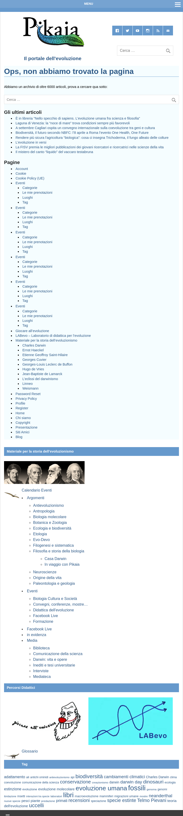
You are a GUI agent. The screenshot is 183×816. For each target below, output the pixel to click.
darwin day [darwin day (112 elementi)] (131, 781)
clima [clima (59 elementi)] (173, 777)
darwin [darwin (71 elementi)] (114, 782)
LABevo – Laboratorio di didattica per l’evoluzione (53, 336)
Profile (20, 403)
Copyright (22, 423)
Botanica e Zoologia (50, 523)
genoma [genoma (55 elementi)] (152, 789)
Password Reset (28, 394)
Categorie (29, 188)
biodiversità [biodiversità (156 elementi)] (89, 776)
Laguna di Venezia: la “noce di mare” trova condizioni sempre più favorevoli (72, 123)
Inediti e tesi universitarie (54, 665)
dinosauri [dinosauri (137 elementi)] (153, 781)
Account (21, 169)
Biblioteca (41, 648)
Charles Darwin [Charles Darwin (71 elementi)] (157, 777)
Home (20, 413)
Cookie (20, 173)
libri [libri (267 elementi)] (68, 795)
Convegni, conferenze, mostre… (60, 604)
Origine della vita (47, 578)
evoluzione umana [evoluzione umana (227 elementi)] (101, 788)
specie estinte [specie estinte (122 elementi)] (121, 800)
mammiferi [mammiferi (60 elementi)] (106, 796)
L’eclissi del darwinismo (40, 379)
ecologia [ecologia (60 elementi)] (170, 782)
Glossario (30, 751)
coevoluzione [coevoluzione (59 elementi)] (12, 782)
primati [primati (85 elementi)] (61, 801)
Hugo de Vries (33, 369)
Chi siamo (23, 418)
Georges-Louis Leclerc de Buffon (47, 364)
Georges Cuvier (34, 360)
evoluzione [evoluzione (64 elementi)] (29, 789)
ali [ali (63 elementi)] (27, 777)
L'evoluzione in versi (30, 142)
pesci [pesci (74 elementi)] (25, 801)
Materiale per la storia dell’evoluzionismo (46, 340)
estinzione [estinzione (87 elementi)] (12, 789)
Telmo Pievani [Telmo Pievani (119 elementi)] (151, 800)
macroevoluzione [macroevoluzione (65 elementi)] (86, 796)
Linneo (27, 384)
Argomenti (35, 498)
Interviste (41, 671)
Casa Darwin (55, 559)
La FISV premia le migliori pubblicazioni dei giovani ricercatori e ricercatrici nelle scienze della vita (89, 147)
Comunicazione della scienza (57, 654)
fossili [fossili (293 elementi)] (137, 788)
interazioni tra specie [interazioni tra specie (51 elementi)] (38, 796)
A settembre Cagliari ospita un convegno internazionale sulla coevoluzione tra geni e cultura (85, 128)
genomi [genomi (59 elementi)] (162, 789)
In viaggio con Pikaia (62, 564)
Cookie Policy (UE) (29, 178)
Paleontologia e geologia (54, 583)
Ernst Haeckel (33, 350)
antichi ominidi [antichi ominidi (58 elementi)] (39, 777)
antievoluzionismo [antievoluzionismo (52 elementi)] (59, 777)
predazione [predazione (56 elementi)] (48, 800)
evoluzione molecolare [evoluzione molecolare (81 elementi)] (56, 789)
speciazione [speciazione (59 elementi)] (98, 801)
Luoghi (27, 197)
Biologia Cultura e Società (55, 599)
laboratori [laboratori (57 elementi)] (56, 796)
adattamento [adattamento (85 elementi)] (14, 777)
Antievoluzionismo (48, 505)
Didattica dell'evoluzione (53, 610)
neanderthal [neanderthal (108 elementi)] (160, 795)
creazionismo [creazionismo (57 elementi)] (100, 782)
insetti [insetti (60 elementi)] (21, 796)
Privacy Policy (26, 399)
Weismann (30, 388)
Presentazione (26, 427)
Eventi (20, 183)
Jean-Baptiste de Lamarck (42, 374)
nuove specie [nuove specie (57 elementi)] (12, 800)
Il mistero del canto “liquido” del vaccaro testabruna (54, 152)
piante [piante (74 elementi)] (35, 801)
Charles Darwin (34, 345)
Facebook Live (45, 616)
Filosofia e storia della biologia (58, 551)
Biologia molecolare (49, 517)
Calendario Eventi (37, 490)
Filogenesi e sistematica (53, 545)
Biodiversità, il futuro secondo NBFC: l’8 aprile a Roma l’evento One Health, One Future (81, 133)
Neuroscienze (44, 572)
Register (21, 408)
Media (32, 640)
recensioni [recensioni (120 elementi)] (79, 800)
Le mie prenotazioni (37, 192)
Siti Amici (22, 432)
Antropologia (44, 511)
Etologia (40, 534)
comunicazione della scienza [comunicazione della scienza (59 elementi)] (40, 782)
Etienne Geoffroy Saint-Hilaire (45, 355)
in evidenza (36, 635)
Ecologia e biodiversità (52, 528)
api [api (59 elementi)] (72, 777)
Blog (18, 437)
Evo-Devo (41, 540)
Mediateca (42, 677)
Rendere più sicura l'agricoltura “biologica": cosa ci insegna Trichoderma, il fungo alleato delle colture (91, 138)
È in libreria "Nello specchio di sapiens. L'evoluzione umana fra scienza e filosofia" (77, 118)
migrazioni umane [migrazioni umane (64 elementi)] (126, 796)
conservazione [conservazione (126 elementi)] (75, 781)
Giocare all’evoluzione (32, 331)
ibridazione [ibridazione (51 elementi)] (10, 796)
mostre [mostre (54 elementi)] (144, 796)
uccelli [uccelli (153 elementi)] (36, 805)
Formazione (43, 621)
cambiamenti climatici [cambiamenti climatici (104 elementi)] (124, 776)
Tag (25, 202)
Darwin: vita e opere (50, 659)
